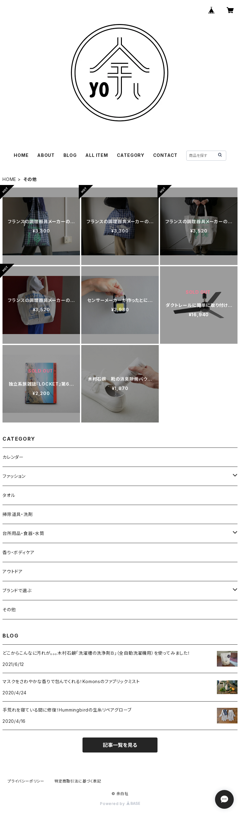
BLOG (70, 155)
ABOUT (46, 155)
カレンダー (13, 457)
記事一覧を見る (120, 745)
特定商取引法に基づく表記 (77, 781)
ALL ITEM (96, 155)
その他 (9, 609)
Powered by (120, 803)
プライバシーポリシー (26, 781)
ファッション (14, 476)
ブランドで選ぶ (17, 590)
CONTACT (165, 155)
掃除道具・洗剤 (17, 514)
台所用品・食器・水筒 (23, 533)
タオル (8, 495)
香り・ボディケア (18, 552)
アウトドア (12, 571)
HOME (21, 155)
